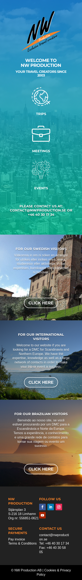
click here (41, 303)
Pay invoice (16, 539)
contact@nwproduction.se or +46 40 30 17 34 (41, 212)
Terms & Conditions (22, 543)
